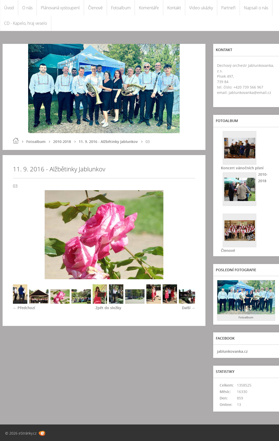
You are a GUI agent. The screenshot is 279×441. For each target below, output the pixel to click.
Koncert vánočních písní (242, 167)
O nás (27, 8)
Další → (188, 307)
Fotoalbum (121, 8)
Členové (95, 8)
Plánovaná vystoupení (60, 8)
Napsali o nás (256, 8)
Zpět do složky (108, 307)
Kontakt (174, 8)
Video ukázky (201, 8)
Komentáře (149, 8)
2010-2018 (62, 141)
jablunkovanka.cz (232, 351)
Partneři (228, 8)
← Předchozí (24, 307)
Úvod (9, 8)
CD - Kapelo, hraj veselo (25, 23)
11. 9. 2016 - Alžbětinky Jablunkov (108, 141)
